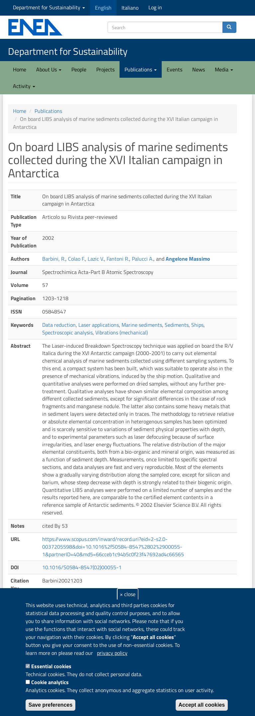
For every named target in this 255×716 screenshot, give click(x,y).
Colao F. (76, 259)
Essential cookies (51, 666)
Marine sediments (142, 325)
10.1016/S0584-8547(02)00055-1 (82, 567)
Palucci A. (142, 259)
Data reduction (59, 325)
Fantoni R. (118, 259)
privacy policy (112, 653)
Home (19, 69)
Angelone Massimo (188, 259)
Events (174, 69)
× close (127, 594)
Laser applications (98, 325)
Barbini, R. (53, 259)
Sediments (177, 325)
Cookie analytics (50, 682)
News (198, 69)
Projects (105, 69)
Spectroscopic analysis (67, 332)
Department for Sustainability (49, 7)
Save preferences (51, 705)
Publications (141, 69)
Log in (155, 7)
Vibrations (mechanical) (121, 332)
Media (224, 69)
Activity (24, 86)
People (78, 69)
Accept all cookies (202, 705)
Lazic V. (96, 259)
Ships (197, 325)
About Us (48, 69)
